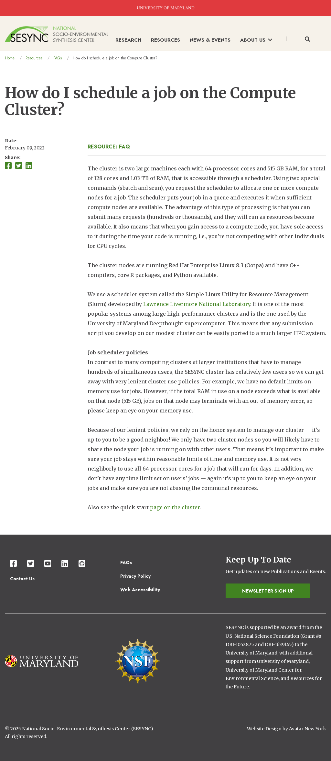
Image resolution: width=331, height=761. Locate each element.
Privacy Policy (135, 576)
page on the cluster (175, 507)
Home (10, 58)
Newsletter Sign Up (268, 591)
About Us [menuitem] (256, 40)
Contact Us (22, 578)
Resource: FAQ (109, 146)
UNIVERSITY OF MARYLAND (166, 8)
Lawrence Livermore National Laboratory (196, 304)
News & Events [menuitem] (210, 40)
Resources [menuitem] (165, 40)
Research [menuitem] (128, 40)
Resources (34, 58)
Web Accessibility (140, 589)
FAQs (57, 58)
